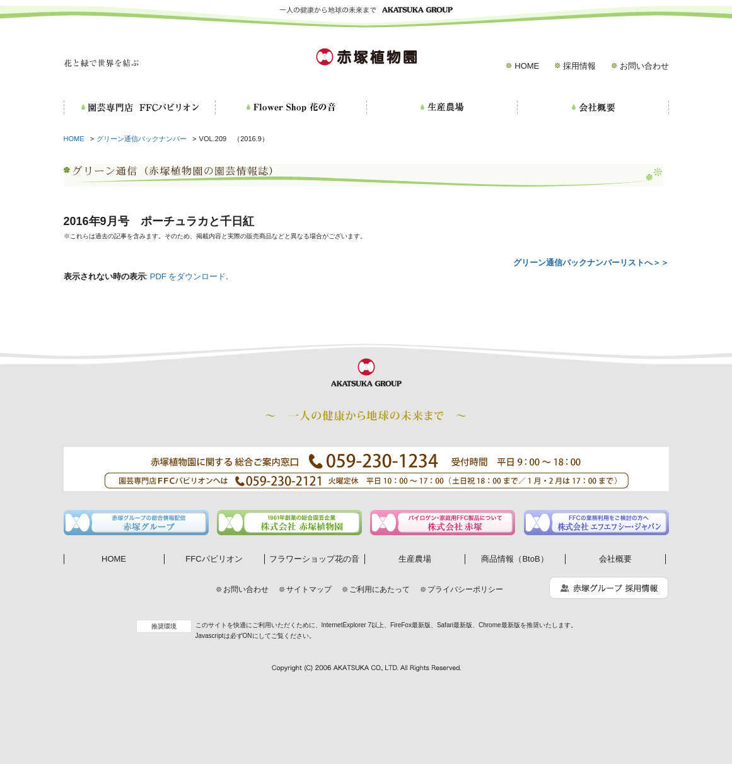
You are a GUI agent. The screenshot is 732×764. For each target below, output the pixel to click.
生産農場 (414, 559)
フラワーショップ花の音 (314, 559)
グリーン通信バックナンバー (141, 138)
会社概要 (615, 559)
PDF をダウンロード (188, 276)
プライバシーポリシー (465, 589)
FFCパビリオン (213, 559)
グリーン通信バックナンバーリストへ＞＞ (591, 262)
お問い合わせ (644, 66)
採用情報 (579, 66)
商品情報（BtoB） (514, 559)
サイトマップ (309, 589)
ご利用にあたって (379, 589)
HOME (526, 66)
